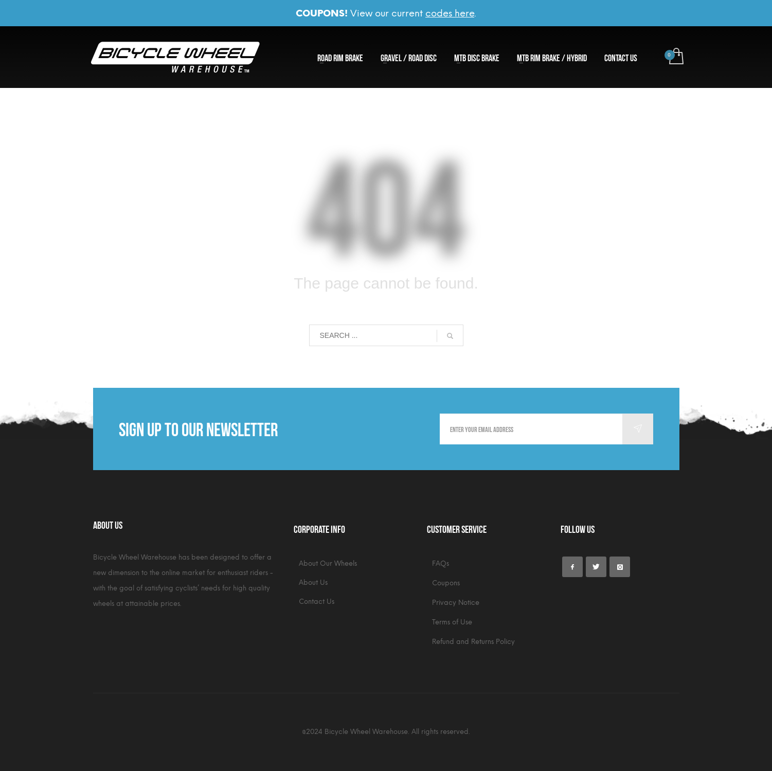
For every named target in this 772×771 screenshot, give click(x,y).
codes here (449, 13)
